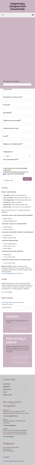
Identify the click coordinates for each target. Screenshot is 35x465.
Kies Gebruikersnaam (10, 159)
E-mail (5, 136)
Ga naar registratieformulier (11, 416)
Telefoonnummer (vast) (11, 128)
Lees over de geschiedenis (20, 328)
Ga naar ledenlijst (7, 292)
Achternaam (7, 89)
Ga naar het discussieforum (20, 362)
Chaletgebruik (8, 152)
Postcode (6, 104)
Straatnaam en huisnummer (12, 97)
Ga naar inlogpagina (9, 436)
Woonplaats (7, 112)
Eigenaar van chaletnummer (13, 144)
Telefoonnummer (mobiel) (12, 120)
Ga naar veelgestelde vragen (20, 357)
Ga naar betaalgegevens (10, 425)
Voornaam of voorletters (11, 81)
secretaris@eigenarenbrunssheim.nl (12, 273)
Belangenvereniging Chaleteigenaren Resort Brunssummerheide (17, 6)
